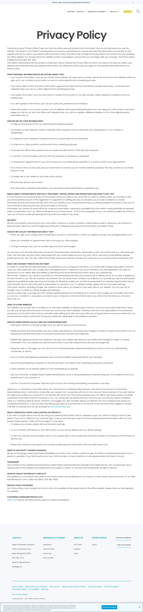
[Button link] (128, 11)
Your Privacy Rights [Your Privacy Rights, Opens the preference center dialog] (109, 607)
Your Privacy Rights (20, 594)
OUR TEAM (71, 12)
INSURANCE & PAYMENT (54, 537)
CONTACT (16, 537)
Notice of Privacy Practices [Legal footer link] (36, 587)
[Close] (139, 607)
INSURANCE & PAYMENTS (97, 12)
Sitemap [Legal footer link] (44, 589)
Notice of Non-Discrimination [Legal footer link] (74, 587)
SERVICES (80, 12)
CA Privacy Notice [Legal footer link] (95, 587)
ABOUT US (113, 12)
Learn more (12, 500)
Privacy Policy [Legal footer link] (17, 587)
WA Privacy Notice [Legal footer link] (19, 589)
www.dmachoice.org (60, 406)
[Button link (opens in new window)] (123, 538)
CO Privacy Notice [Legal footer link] (111, 587)
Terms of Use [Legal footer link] (54, 587)
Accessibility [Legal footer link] (34, 589)
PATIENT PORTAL (99, 537)
